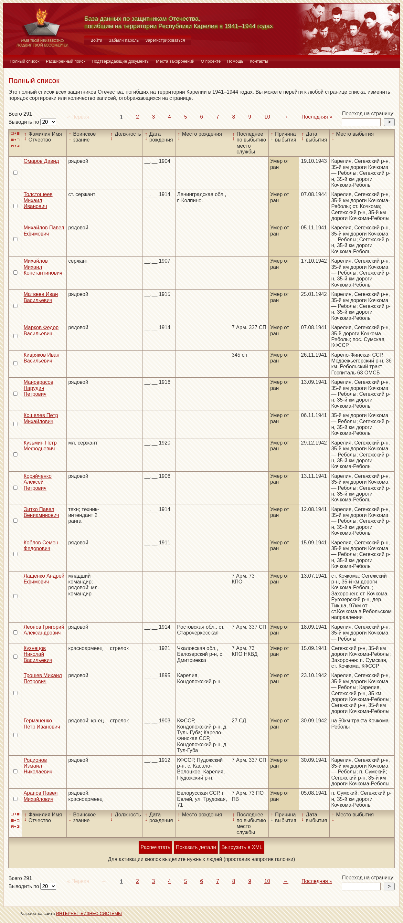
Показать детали (196, 847)
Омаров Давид (41, 161)
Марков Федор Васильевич (41, 330)
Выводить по (24, 122)
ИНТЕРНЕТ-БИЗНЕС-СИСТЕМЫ (89, 913)
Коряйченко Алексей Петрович (38, 482)
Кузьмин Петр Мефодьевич (40, 445)
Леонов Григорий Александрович (44, 629)
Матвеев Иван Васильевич (41, 297)
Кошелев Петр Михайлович (41, 418)
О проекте (211, 61)
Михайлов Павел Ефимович (44, 230)
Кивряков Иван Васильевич (41, 357)
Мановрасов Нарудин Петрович (38, 388)
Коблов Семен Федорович (41, 545)
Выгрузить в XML (241, 847)
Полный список (24, 61)
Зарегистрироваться (165, 40)
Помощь (235, 61)
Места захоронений (175, 61)
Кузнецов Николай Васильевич (38, 654)
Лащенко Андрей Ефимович (44, 578)
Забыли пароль (124, 40)
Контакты (259, 61)
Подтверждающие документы (121, 61)
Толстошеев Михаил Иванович (38, 200)
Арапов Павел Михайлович (41, 796)
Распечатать (155, 847)
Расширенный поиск (65, 61)
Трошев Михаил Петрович (43, 678)
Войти (96, 40)
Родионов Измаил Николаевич (38, 766)
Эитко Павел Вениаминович (41, 512)
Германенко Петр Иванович (42, 723)
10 (267, 117)
